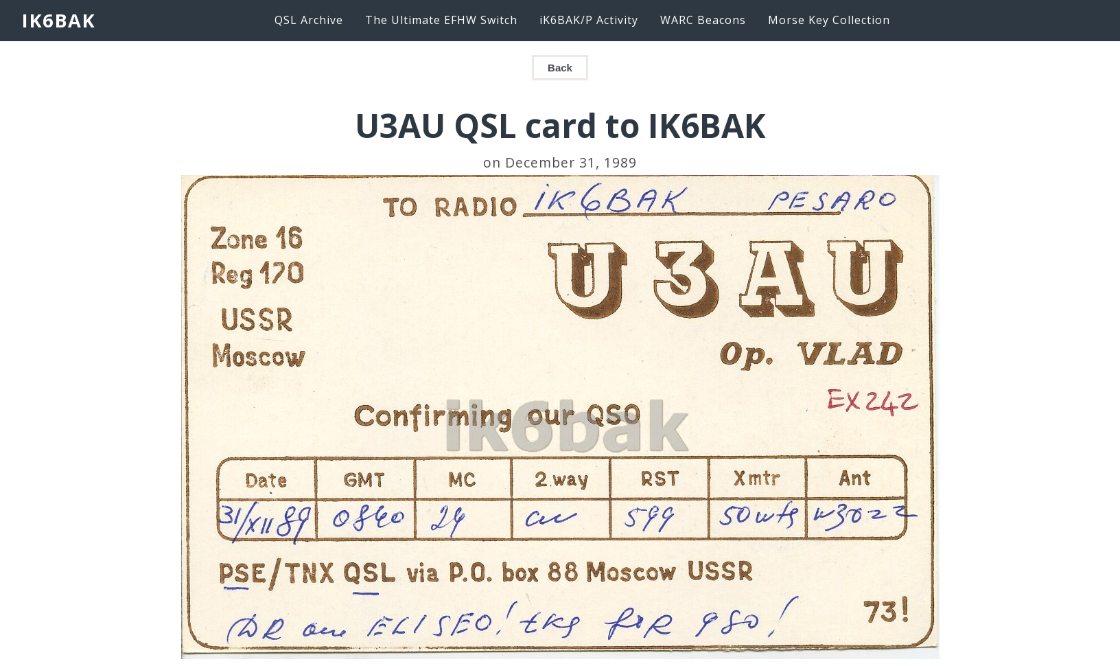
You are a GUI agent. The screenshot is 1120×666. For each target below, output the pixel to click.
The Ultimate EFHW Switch (441, 19)
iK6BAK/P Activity (588, 19)
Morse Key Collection (829, 19)
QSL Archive (309, 19)
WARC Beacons (703, 19)
